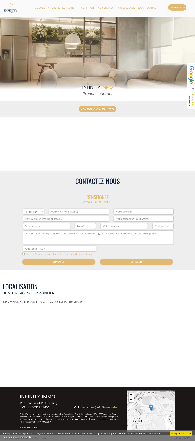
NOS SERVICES (105, 7)
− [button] (131, 399)
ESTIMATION (69, 7)
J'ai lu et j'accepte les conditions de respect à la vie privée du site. (58, 254)
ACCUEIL (40, 7)
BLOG (140, 7)
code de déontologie (57, 419)
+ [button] (131, 394)
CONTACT (152, 7)
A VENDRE (54, 7)
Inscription (86, 7)
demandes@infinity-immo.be (99, 407)
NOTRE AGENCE (125, 7)
